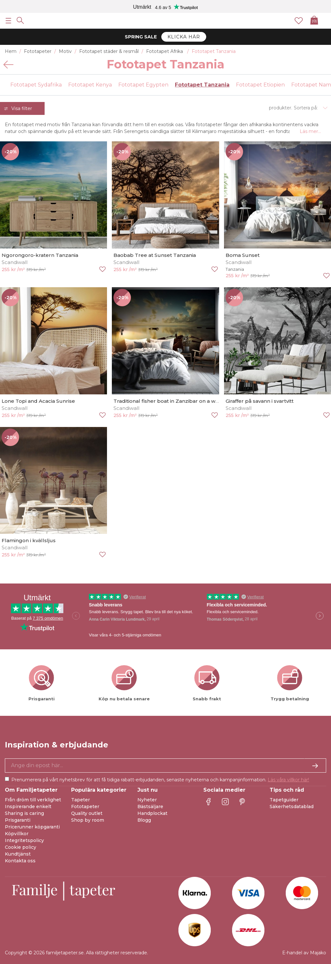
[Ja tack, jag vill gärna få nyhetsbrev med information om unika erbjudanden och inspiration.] (165, 765)
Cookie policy (20, 847)
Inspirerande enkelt (28, 806)
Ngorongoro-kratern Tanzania (40, 255)
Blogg (144, 820)
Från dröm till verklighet (33, 800)
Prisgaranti (17, 820)
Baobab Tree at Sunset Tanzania (154, 255)
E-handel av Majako (304, 953)
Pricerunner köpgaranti (32, 827)
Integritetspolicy (24, 840)
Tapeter (80, 800)
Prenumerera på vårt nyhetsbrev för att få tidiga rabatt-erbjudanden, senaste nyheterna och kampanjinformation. (160, 780)
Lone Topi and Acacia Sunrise (38, 401)
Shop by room (87, 820)
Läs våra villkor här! (288, 780)
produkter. (280, 108)
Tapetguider (284, 800)
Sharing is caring (24, 813)
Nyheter (147, 800)
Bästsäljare (150, 806)
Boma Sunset (243, 255)
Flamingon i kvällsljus (29, 540)
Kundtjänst (18, 854)
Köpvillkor (16, 834)
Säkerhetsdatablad (292, 806)
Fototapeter (85, 806)
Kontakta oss (20, 861)
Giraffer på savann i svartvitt (260, 401)
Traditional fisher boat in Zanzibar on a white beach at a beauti (191, 401)
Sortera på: (306, 108)
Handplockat (152, 813)
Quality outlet (86, 813)
